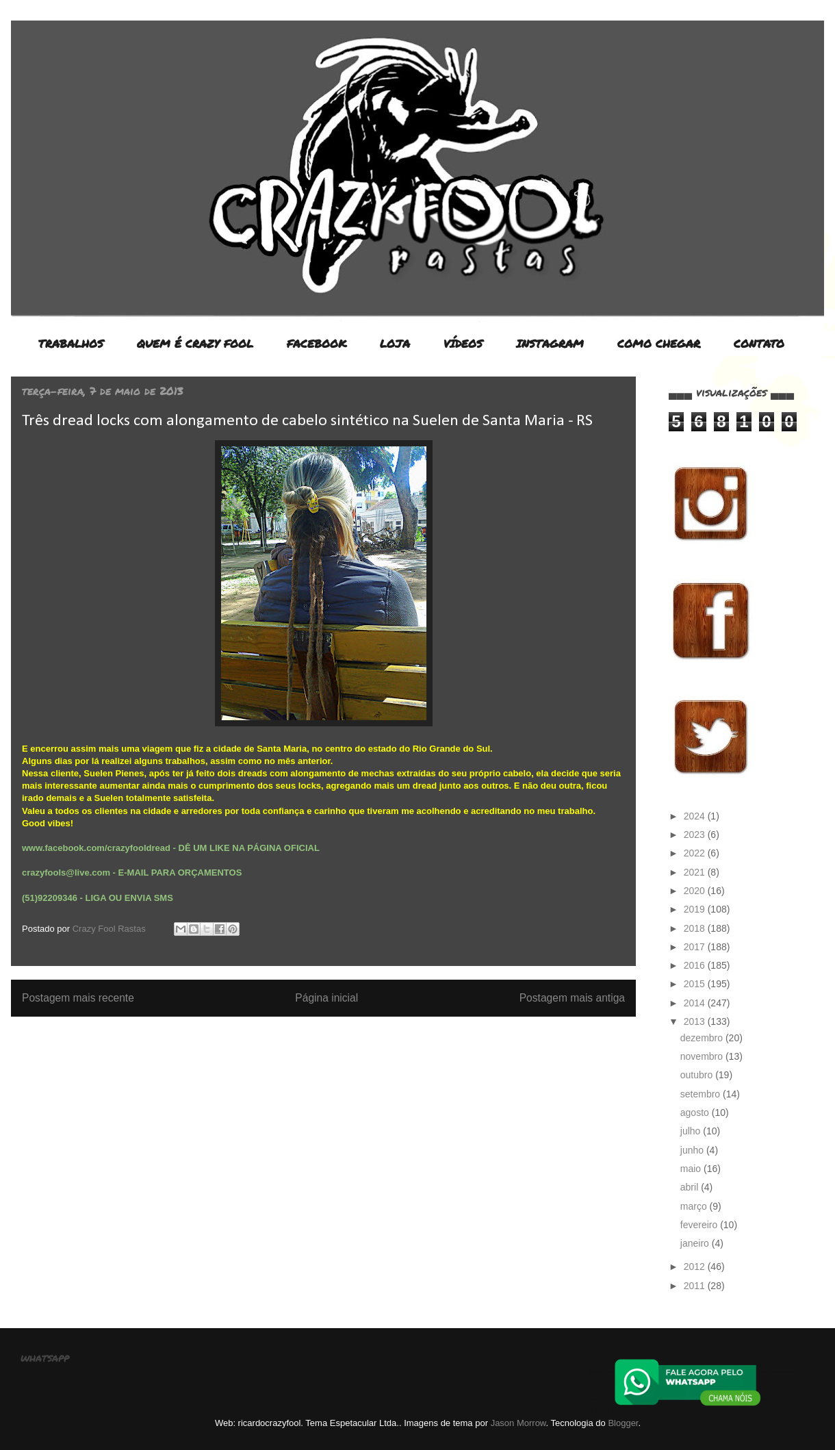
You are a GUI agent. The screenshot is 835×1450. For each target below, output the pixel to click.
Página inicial (326, 998)
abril (690, 1187)
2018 (696, 928)
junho (693, 1150)
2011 (696, 1285)
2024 (696, 816)
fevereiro (700, 1224)
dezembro (702, 1037)
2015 (696, 983)
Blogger (623, 1423)
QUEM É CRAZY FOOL (195, 343)
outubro (697, 1074)
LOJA (395, 343)
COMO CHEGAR (658, 343)
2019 (696, 909)
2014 (696, 1002)
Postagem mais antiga (572, 998)
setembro (701, 1094)
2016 (696, 965)
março (695, 1206)
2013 (696, 1021)
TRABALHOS (70, 343)
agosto (696, 1112)
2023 (696, 834)
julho (691, 1130)
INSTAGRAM (550, 343)
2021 (696, 872)
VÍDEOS (463, 343)
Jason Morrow (518, 1423)
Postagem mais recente (78, 998)
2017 (696, 946)
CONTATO (759, 343)
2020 (696, 890)
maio (692, 1168)
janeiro (696, 1243)
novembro (702, 1056)
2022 (696, 853)
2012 (696, 1266)
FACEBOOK (316, 343)
